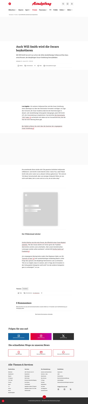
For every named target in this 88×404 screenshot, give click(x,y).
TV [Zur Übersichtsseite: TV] (50, 10)
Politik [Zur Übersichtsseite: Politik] (55, 10)
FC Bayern (10, 378)
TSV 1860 (10, 380)
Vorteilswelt (27, 384)
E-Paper (43, 380)
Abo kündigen (60, 380)
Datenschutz (60, 376)
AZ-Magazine (44, 388)
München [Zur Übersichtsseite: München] (12, 10)
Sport (9, 384)
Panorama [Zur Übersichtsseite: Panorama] (42, 10)
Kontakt (42, 382)
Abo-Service (43, 378)
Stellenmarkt (27, 390)
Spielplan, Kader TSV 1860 (30, 388)
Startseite (11, 14)
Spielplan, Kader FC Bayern (31, 386)
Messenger (27, 376)
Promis (15, 14)
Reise (9, 390)
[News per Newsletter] (41, 352)
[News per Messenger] (18, 352)
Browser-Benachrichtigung (30, 380)
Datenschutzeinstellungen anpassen (65, 382)
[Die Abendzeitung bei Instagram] (41, 336)
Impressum (59, 372)
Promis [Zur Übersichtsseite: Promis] (34, 10)
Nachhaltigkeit (11, 392)
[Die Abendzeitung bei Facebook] (18, 336)
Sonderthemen (44, 390)
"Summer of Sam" (27, 258)
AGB (58, 374)
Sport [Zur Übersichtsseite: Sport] (27, 10)
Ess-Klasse (27, 382)
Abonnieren (43, 376)
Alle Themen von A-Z (29, 372)
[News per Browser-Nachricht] (63, 352)
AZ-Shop (43, 386)
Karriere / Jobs (44, 374)
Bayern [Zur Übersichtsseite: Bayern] (20, 10)
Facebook (25, 288)
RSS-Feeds (27, 378)
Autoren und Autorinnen (46, 372)
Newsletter (27, 374)
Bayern (9, 376)
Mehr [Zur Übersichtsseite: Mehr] (69, 10)
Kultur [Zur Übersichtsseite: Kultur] (62, 10)
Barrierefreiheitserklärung (63, 378)
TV (8, 386)
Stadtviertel (10, 374)
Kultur (9, 388)
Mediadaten (43, 384)
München (10, 372)
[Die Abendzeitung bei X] (63, 336)
